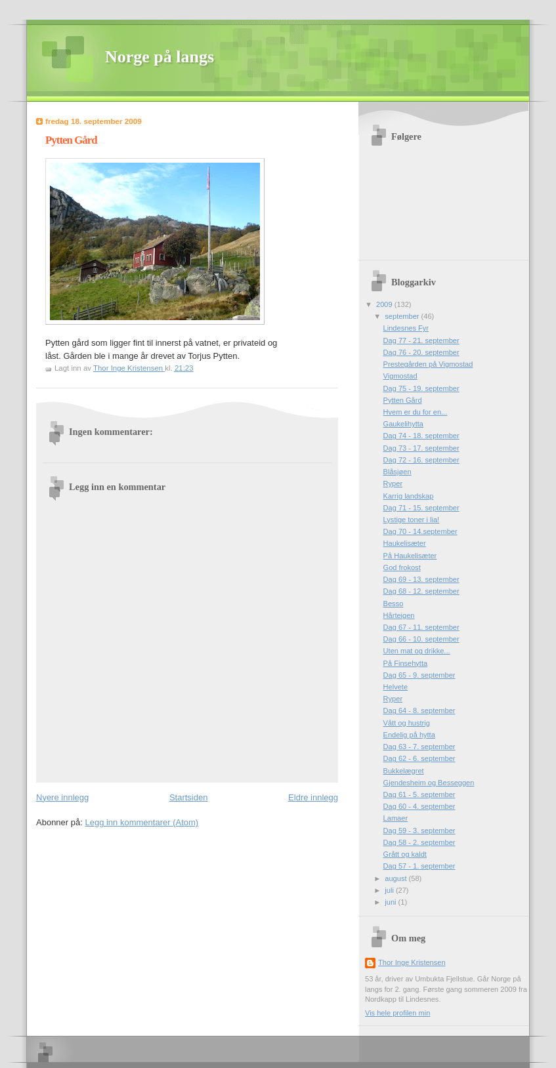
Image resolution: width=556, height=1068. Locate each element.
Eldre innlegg (313, 797)
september (403, 316)
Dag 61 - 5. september (419, 794)
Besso (393, 603)
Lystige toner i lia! (411, 520)
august (396, 878)
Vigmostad (400, 376)
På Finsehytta (405, 663)
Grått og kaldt (405, 854)
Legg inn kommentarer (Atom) (141, 822)
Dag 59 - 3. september (419, 830)
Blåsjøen (397, 472)
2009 (385, 304)
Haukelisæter (404, 543)
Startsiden (188, 797)
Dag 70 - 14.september (420, 531)
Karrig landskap (408, 496)
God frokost (402, 567)
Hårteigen (399, 615)
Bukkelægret (403, 771)
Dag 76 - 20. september (421, 352)
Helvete (395, 687)
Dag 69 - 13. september (421, 579)
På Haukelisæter (410, 556)
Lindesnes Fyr (406, 328)
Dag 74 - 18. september (421, 436)
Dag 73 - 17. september (421, 448)
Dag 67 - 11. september (421, 627)
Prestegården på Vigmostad (428, 364)
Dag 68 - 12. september (421, 591)
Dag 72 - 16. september (421, 460)
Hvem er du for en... (415, 412)
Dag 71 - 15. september (421, 508)
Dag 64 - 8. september (419, 710)
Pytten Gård (402, 400)
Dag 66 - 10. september (421, 639)
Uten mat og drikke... (416, 651)
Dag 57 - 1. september (419, 866)
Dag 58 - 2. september (419, 842)
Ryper (392, 483)
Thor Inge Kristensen (412, 962)
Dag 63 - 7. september (419, 746)
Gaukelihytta (403, 424)
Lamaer (395, 818)
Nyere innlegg (62, 797)
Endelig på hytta (409, 735)
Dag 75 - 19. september (421, 388)
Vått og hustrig (406, 723)
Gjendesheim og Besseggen (429, 783)
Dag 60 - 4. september (419, 806)
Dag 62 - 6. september (419, 758)
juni (391, 902)
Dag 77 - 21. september (421, 340)
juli (390, 890)
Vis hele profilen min (397, 1013)
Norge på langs (159, 56)
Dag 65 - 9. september (419, 675)
